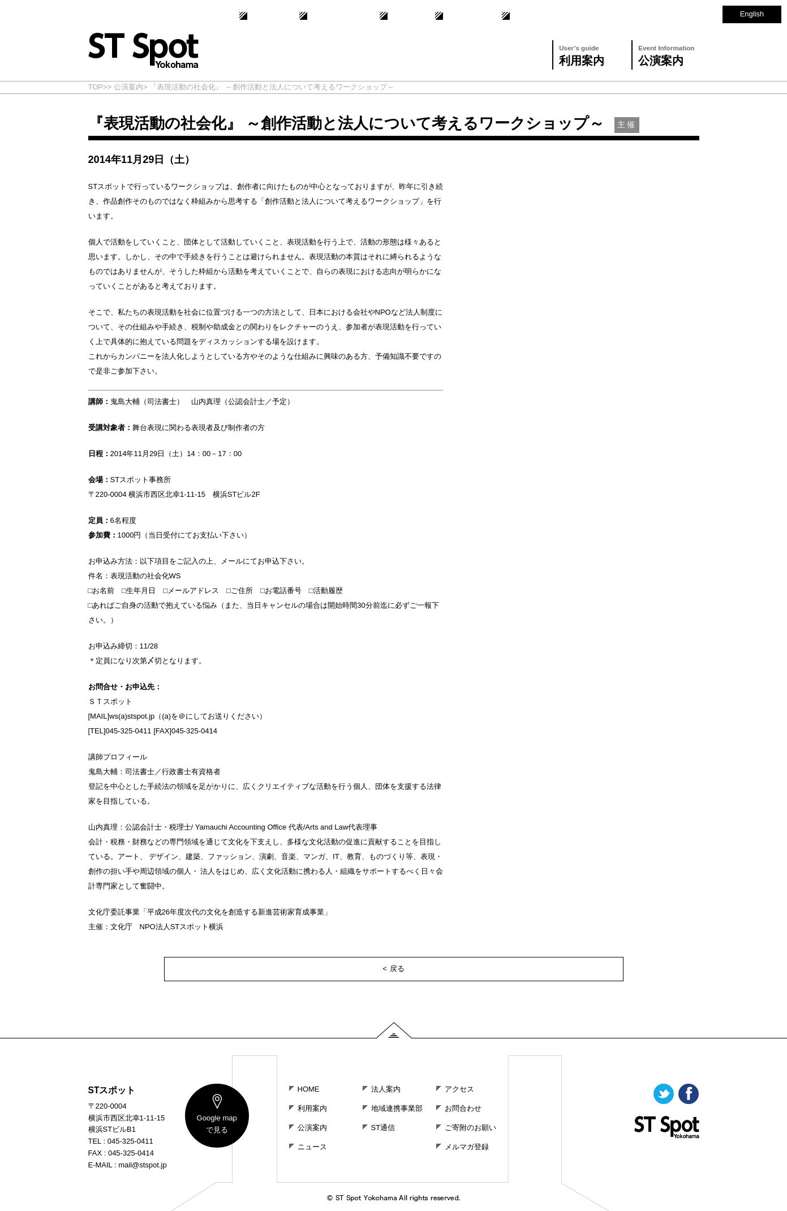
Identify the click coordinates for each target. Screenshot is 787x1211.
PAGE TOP (394, 1030)
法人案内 (263, 16)
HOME (309, 1089)
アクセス (525, 16)
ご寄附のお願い (470, 1127)
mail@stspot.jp (142, 1165)
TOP (96, 87)
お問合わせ (462, 16)
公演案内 (666, 54)
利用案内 (581, 54)
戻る (397, 968)
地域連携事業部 (333, 16)
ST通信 (400, 16)
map (216, 1124)
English (752, 14)
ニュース (312, 1147)
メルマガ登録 (467, 1147)
